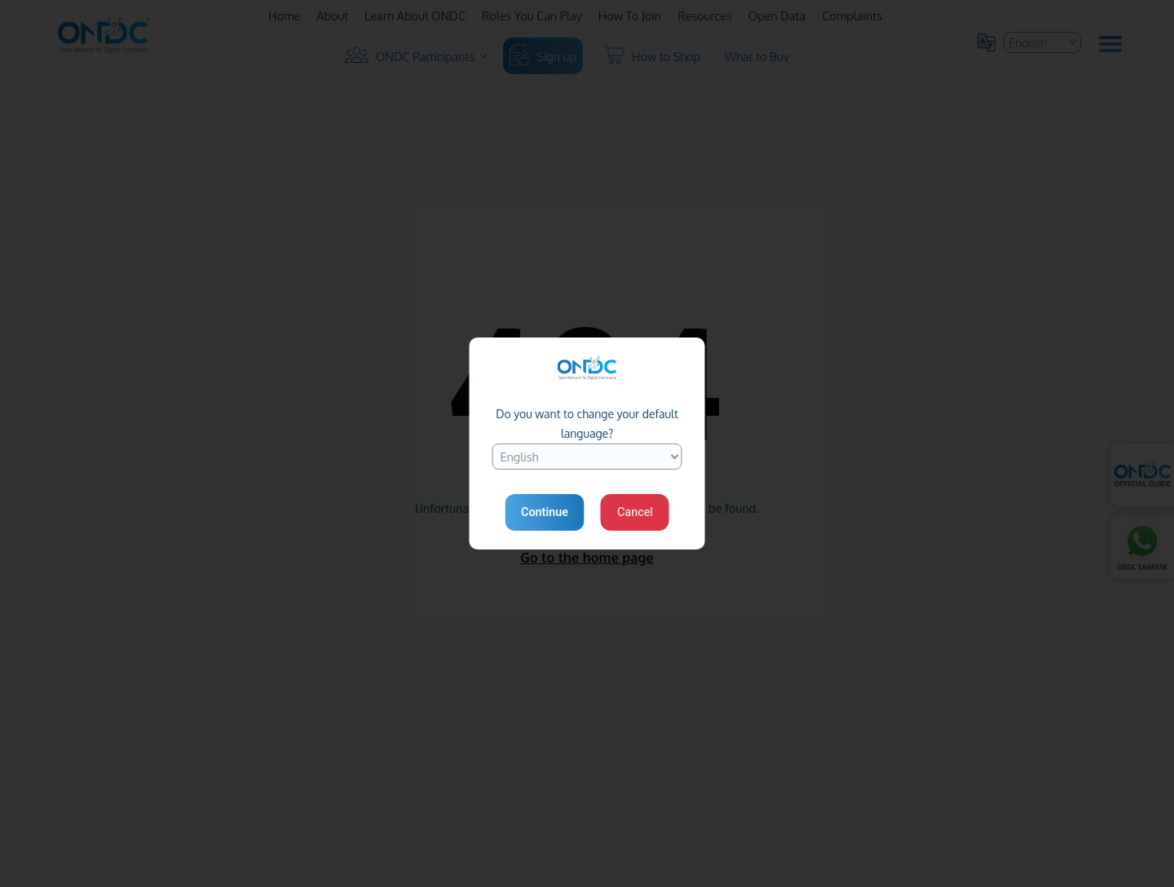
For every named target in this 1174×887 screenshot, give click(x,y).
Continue (544, 512)
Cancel (635, 512)
